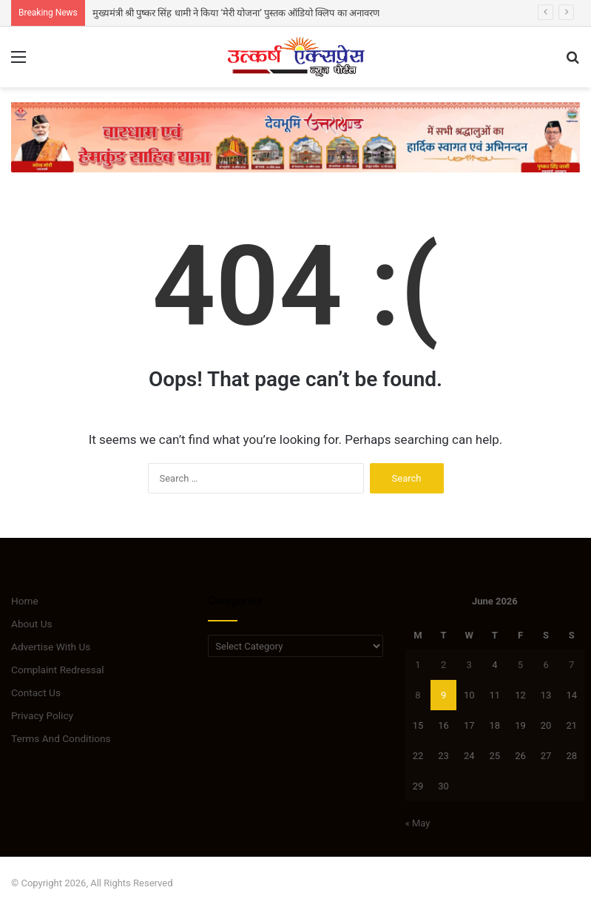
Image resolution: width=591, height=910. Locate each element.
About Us (32, 624)
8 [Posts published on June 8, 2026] (417, 695)
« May (417, 823)
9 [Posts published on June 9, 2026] (443, 695)
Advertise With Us (50, 647)
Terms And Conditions (61, 738)
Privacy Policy (42, 715)
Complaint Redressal (57, 669)
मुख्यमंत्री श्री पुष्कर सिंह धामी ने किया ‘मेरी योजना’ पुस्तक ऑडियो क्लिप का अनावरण (235, 12)
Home (24, 601)
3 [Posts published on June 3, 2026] (469, 664)
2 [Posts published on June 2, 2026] (443, 664)
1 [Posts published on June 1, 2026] (417, 664)
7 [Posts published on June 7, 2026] (571, 664)
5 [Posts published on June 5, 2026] (520, 664)
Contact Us (36, 692)
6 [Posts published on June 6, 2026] (545, 664)
